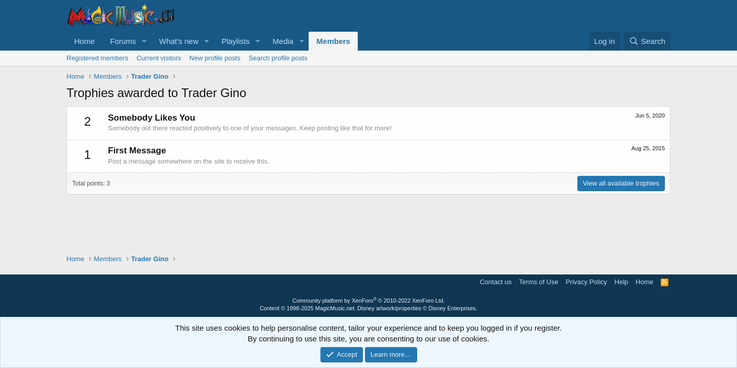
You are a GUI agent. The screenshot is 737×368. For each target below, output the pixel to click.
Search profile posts (278, 58)
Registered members (97, 58)
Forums (123, 41)
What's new (179, 41)
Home (84, 41)
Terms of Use (538, 282)
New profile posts (215, 58)
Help (621, 282)
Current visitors (159, 58)
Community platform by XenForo (368, 300)
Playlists (236, 41)
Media (283, 41)
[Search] (647, 41)
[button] (144, 41)
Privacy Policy (586, 282)
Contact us (495, 282)
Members (333, 41)
